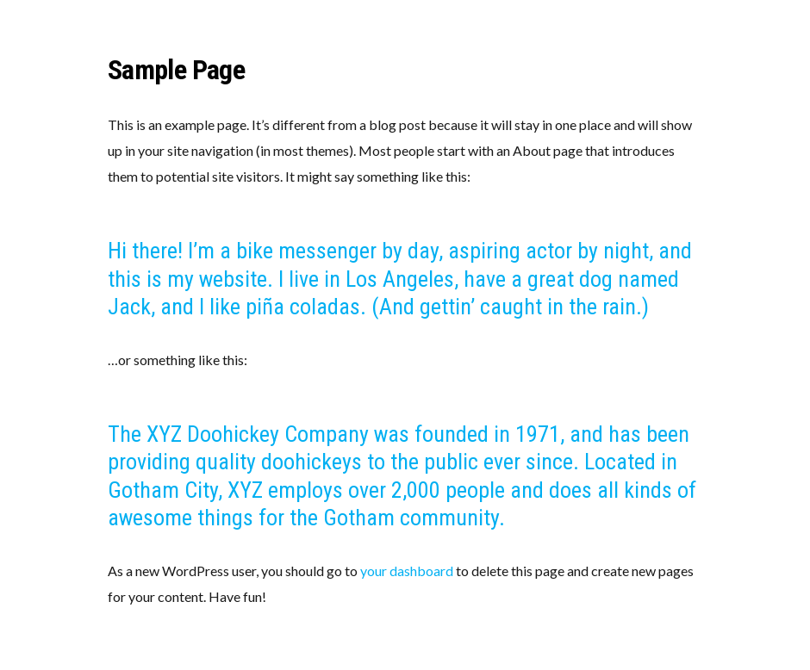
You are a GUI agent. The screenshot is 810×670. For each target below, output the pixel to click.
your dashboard (406, 570)
